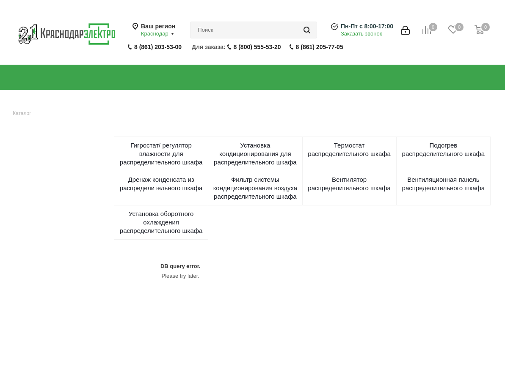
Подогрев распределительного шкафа (443, 149)
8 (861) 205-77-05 (319, 47)
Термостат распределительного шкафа (349, 149)
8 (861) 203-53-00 (158, 47)
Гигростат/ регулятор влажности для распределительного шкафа (161, 154)
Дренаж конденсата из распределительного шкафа (161, 183)
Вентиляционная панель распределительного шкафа (443, 183)
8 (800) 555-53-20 (257, 47)
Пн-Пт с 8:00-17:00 (367, 26)
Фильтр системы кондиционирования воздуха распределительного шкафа (255, 188)
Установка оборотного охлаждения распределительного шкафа (161, 222)
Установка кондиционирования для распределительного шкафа (255, 154)
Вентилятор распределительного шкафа (349, 183)
